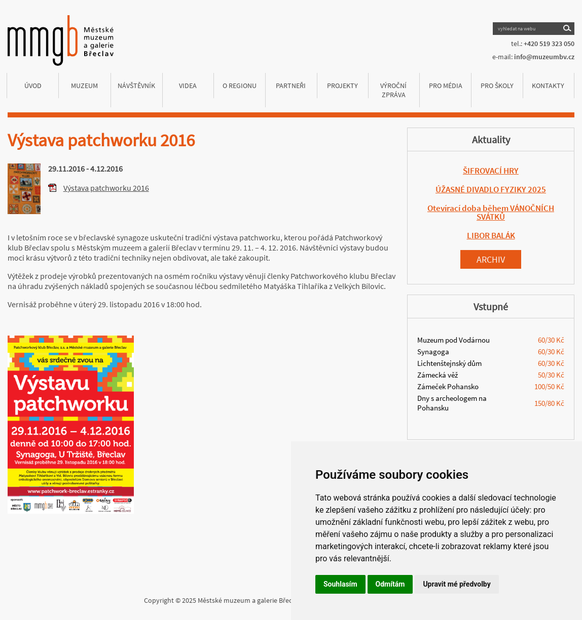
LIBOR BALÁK (491, 235)
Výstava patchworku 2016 (106, 188)
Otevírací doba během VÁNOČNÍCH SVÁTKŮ (490, 212)
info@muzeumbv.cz (544, 56)
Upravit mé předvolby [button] (456, 584)
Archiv (491, 259)
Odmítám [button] (390, 584)
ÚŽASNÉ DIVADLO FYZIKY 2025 (490, 189)
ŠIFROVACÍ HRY (491, 170)
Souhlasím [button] (340, 584)
